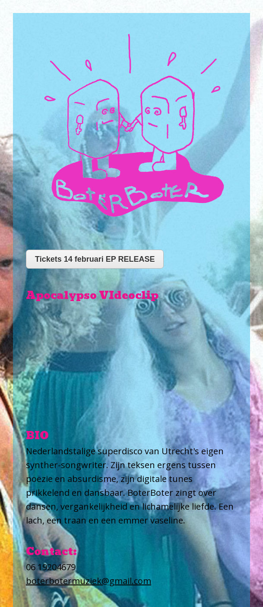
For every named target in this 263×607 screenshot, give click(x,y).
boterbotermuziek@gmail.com (88, 581)
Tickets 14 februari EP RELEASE (95, 259)
